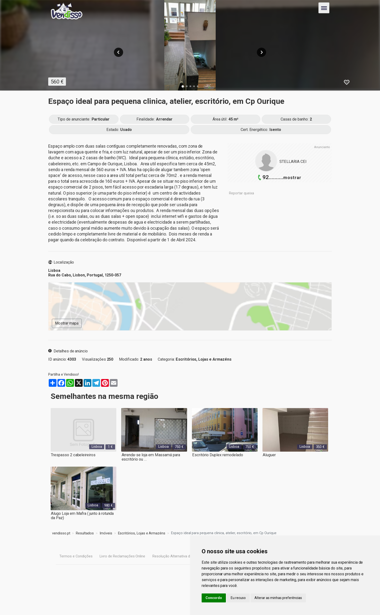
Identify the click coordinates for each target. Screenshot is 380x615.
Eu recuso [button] (238, 598)
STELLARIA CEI (293, 161)
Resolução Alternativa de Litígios (177, 556)
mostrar (292, 177)
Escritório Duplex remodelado (217, 455)
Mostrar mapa (67, 323)
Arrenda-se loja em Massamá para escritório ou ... (150, 457)
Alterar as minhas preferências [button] (278, 598)
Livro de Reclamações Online (122, 556)
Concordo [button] (214, 598)
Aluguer (268, 455)
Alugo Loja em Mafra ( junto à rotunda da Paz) (82, 515)
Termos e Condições (75, 556)
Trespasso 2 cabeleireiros (73, 455)
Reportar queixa (241, 193)
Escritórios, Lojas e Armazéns (203, 359)
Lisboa (97, 446)
